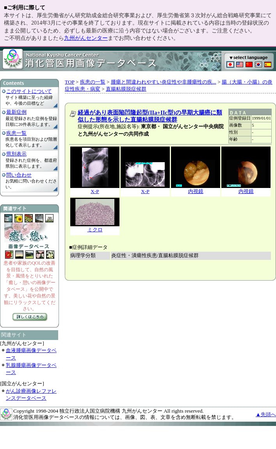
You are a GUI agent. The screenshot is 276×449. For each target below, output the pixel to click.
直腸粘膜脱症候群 (126, 89)
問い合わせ (19, 175)
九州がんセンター (86, 38)
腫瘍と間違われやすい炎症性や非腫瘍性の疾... (163, 82)
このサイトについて (29, 91)
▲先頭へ (266, 414)
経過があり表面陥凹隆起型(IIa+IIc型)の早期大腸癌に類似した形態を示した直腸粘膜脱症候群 (150, 116)
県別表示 (16, 154)
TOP (69, 82)
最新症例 (16, 112)
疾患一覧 (16, 133)
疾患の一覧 (92, 82)
